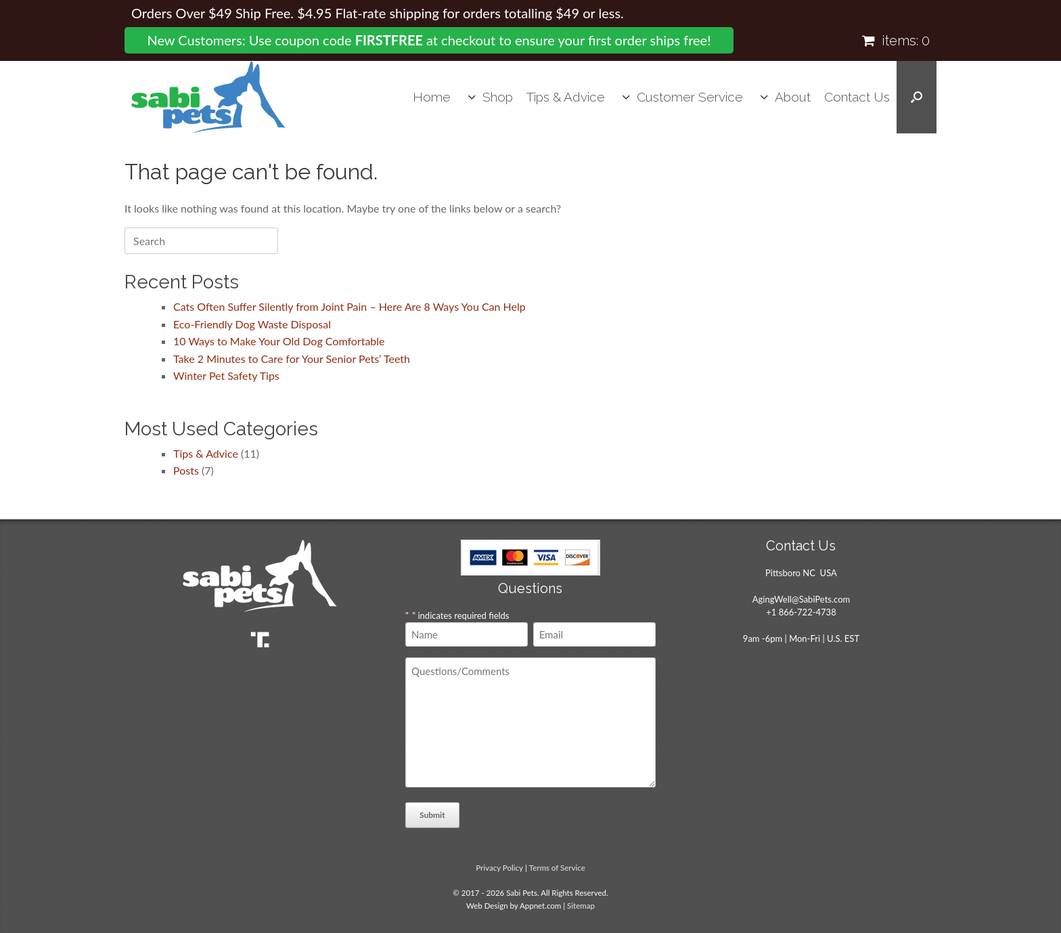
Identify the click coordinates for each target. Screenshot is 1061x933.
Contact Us (857, 96)
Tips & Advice (565, 96)
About (793, 96)
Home (432, 96)
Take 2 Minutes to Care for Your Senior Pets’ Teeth (291, 358)
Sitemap (581, 905)
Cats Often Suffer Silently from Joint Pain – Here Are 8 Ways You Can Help (349, 306)
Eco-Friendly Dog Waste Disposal (252, 324)
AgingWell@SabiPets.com (801, 599)
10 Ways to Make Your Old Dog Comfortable (279, 340)
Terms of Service (557, 867)
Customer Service (690, 96)
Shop (497, 96)
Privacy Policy (499, 867)
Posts (186, 470)
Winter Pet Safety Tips (226, 375)
